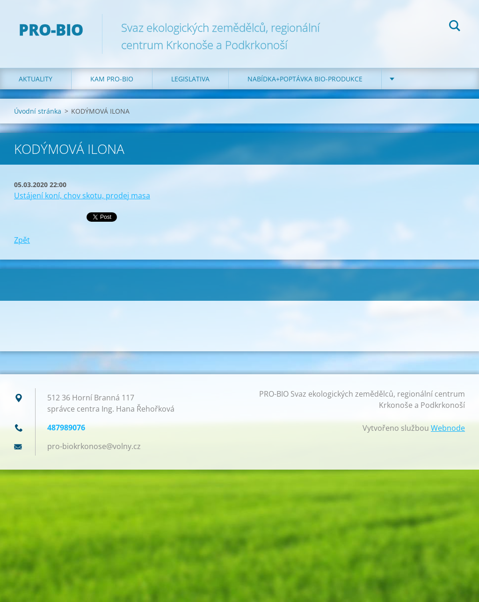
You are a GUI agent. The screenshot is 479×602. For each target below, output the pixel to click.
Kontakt (415, 78)
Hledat (454, 27)
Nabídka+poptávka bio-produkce (305, 78)
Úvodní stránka (37, 111)
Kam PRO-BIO (111, 78)
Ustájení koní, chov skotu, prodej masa (82, 195)
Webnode (448, 428)
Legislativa (190, 78)
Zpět (22, 240)
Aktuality (35, 78)
